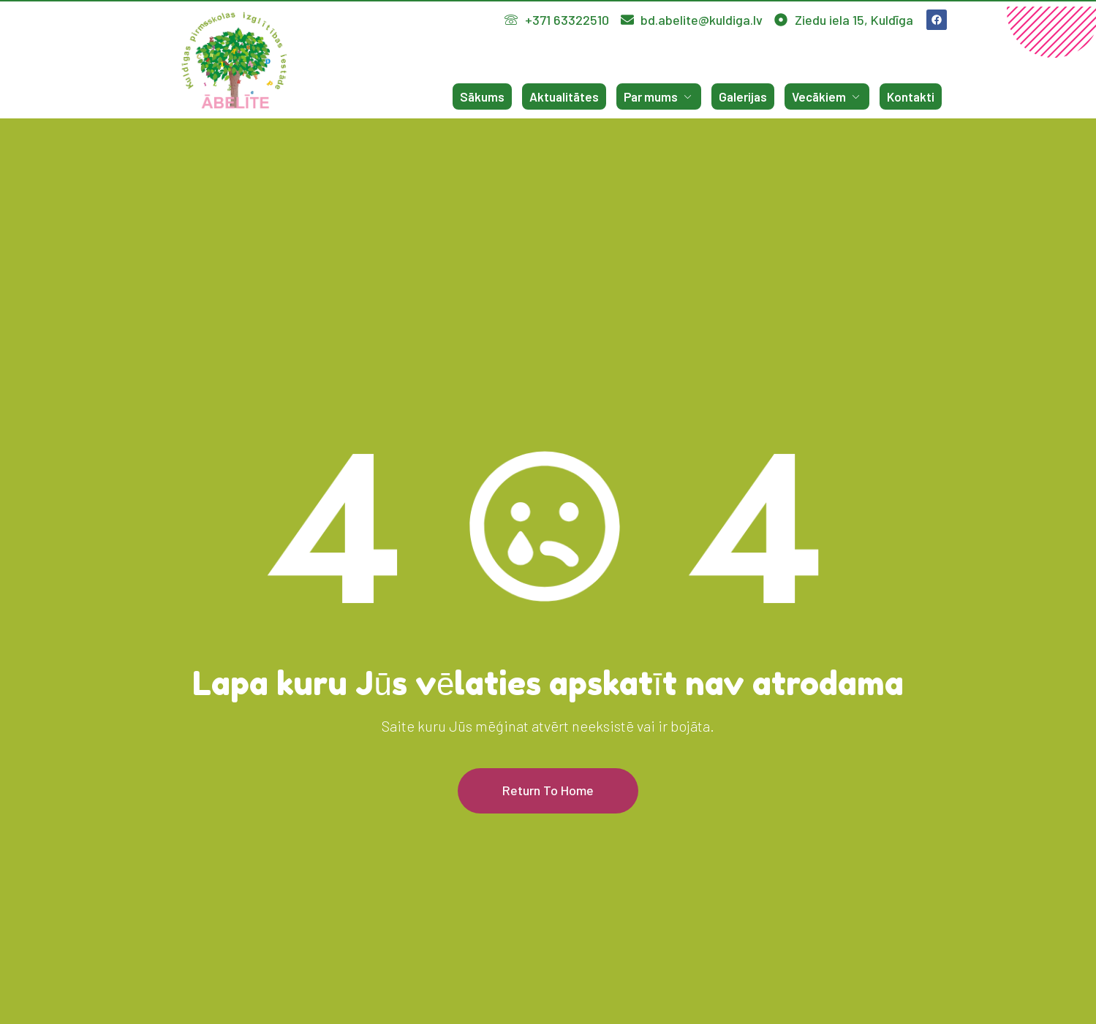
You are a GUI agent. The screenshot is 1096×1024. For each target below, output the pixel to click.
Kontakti (910, 96)
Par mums (659, 96)
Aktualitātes (564, 96)
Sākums (482, 96)
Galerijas (743, 96)
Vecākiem (827, 96)
